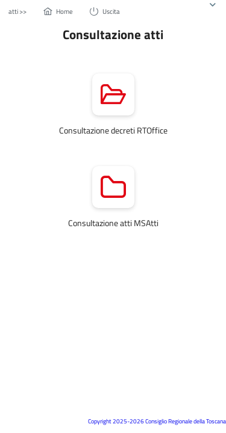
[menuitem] (17, 11)
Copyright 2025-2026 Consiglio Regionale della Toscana (157, 421)
